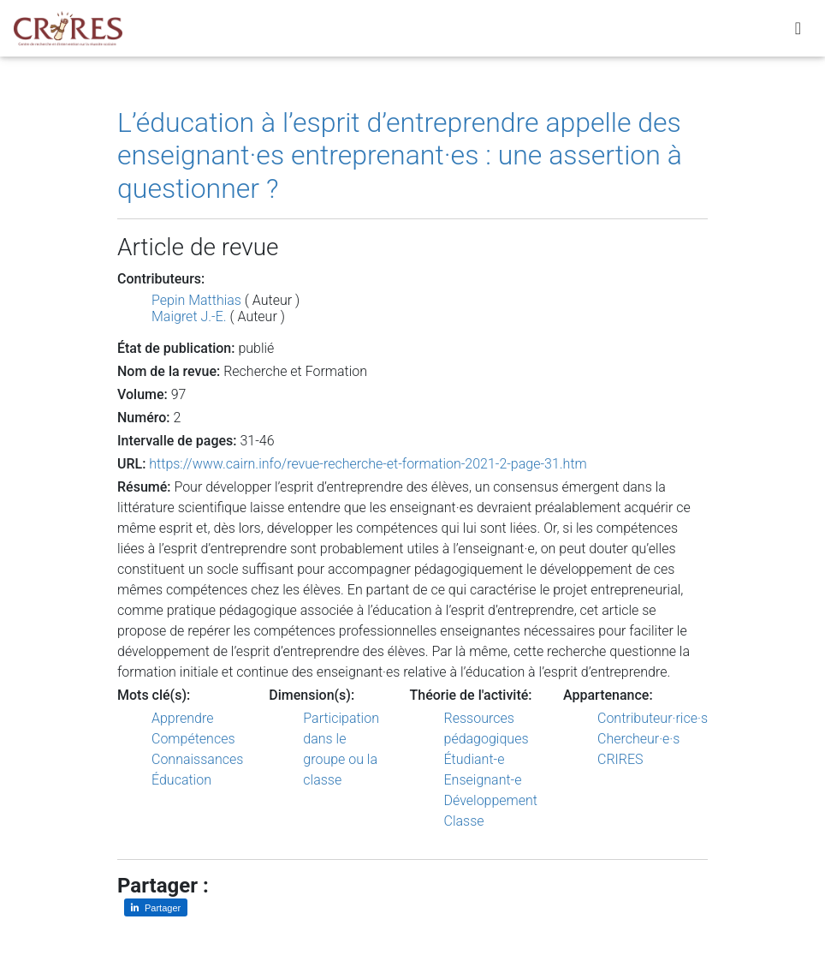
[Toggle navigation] (798, 32)
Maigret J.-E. (189, 316)
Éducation (181, 780)
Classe (464, 821)
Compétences (193, 739)
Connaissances (197, 759)
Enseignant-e (483, 780)
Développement (491, 800)
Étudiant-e (474, 759)
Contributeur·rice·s (652, 718)
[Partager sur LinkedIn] (155, 907)
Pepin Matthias (196, 300)
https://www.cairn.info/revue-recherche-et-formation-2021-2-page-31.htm (367, 464)
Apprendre (182, 718)
